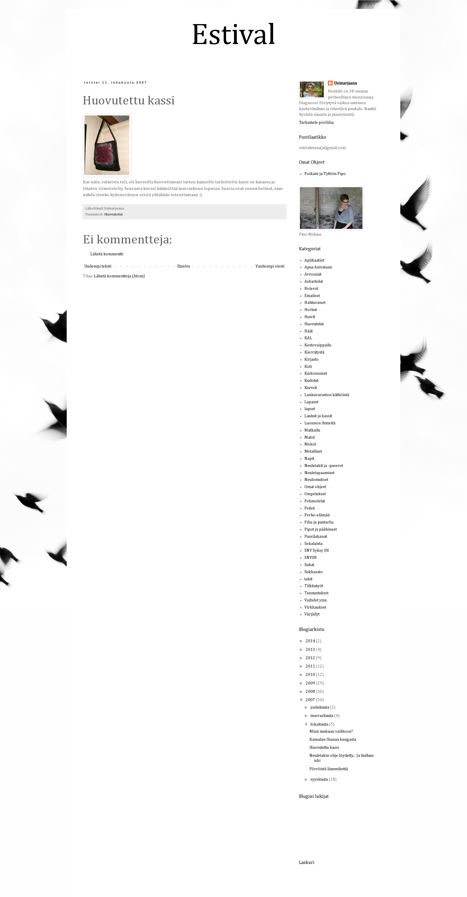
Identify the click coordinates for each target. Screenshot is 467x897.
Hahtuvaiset (315, 303)
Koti (308, 367)
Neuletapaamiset (319, 473)
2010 (311, 675)
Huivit (309, 317)
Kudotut (311, 381)
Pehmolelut (314, 501)
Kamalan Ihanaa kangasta (332, 739)
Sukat (309, 565)
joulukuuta (320, 707)
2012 (311, 658)
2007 (311, 700)
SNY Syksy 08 (316, 550)
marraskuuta (322, 716)
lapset (309, 409)
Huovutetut (113, 214)
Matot (309, 437)
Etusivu (183, 266)
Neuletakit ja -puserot (323, 466)
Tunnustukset (316, 593)
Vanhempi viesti (270, 266)
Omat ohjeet (315, 487)
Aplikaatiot (314, 260)
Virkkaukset (315, 607)
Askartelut (313, 281)
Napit (309, 459)
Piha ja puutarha (319, 522)
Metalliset (313, 451)
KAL (308, 338)
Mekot (310, 444)
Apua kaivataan (318, 267)
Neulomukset (316, 480)
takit (308, 579)
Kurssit (310, 388)
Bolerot (311, 289)
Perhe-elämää (317, 515)
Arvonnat (312, 274)
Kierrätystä (314, 352)
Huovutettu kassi (324, 748)
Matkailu (312, 430)
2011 (311, 666)
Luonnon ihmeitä (319, 423)
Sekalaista (313, 544)
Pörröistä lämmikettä (328, 769)
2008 (311, 692)
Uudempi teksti (97, 266)
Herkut (310, 310)
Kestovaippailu (317, 345)
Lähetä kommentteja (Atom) (119, 276)
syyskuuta (319, 779)
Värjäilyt (312, 614)
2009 (311, 683)
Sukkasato (313, 572)
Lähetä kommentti (106, 254)
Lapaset (311, 402)
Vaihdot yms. (316, 600)
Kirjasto (311, 359)
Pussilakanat (315, 537)
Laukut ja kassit (318, 416)
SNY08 (310, 558)
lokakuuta (319, 724)
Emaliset (312, 296)
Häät (308, 331)
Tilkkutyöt (313, 586)
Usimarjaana (345, 83)
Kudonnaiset (315, 373)
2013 (311, 650)
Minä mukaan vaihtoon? (331, 731)
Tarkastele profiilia (316, 123)
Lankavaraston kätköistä (326, 395)
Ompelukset (315, 494)
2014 (311, 641)
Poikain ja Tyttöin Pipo (325, 174)
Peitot (309, 508)
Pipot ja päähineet (320, 529)
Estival (233, 36)
